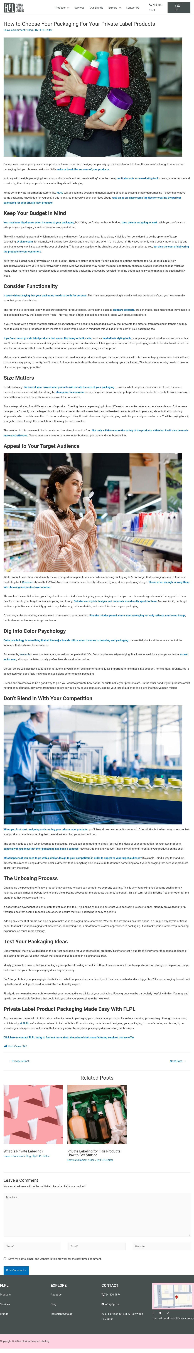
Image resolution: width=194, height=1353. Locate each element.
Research (27, 582)
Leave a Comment (14, 30)
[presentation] (67, 7)
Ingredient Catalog (62, 1314)
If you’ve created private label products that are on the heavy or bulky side (48, 338)
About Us (56, 1294)
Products (62, 7)
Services (79, 7)
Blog (30, 30)
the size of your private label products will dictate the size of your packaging (69, 387)
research (24, 654)
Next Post (178, 1061)
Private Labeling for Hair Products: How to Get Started (94, 1153)
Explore (114, 7)
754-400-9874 (112, 1294)
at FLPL (24, 1023)
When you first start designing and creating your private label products (46, 829)
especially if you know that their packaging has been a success (41, 848)
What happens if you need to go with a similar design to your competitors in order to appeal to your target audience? (73, 858)
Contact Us (132, 7)
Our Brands (96, 7)
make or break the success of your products (83, 169)
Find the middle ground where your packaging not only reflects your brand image (137, 615)
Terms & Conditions (164, 1318)
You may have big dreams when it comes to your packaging (39, 222)
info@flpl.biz (111, 1304)
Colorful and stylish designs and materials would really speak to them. (116, 601)
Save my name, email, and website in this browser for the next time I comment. (55, 1259)
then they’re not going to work (140, 222)
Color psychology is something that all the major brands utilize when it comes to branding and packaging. (67, 640)
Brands (4, 1314)
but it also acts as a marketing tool (137, 178)
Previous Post (18, 1061)
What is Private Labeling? (23, 1151)
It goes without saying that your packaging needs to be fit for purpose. (46, 295)
